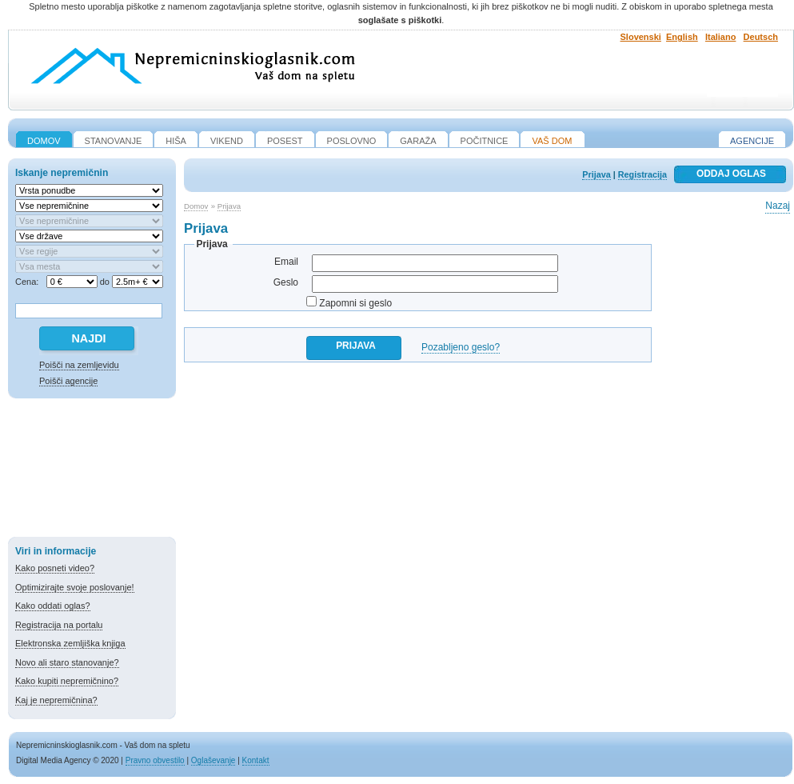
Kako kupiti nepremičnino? (66, 681)
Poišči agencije (68, 381)
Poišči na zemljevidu (79, 365)
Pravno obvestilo (155, 760)
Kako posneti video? (54, 568)
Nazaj (777, 205)
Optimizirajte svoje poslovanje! (74, 587)
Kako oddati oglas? (52, 605)
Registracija (642, 174)
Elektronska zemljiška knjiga (70, 643)
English (682, 37)
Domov (196, 206)
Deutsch (761, 37)
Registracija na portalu (58, 625)
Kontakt (255, 760)
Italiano (720, 37)
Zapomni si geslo (355, 303)
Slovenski (640, 37)
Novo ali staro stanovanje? (67, 662)
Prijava (596, 174)
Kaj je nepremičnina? (56, 700)
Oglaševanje (213, 760)
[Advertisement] (92, 470)
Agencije (752, 141)
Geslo (285, 282)
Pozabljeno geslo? (460, 347)
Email (286, 261)
